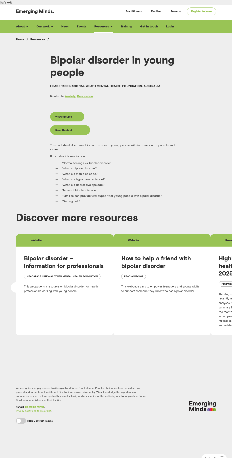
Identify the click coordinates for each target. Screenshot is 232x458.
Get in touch (149, 26)
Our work (44, 26)
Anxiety (70, 96)
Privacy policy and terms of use (33, 419)
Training (126, 26)
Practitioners (134, 11)
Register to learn (201, 11)
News (65, 26)
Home (20, 39)
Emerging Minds (34, 415)
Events (81, 26)
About (22, 26)
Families (156, 11)
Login (170, 26)
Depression (85, 96)
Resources (103, 26)
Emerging (35, 11)
